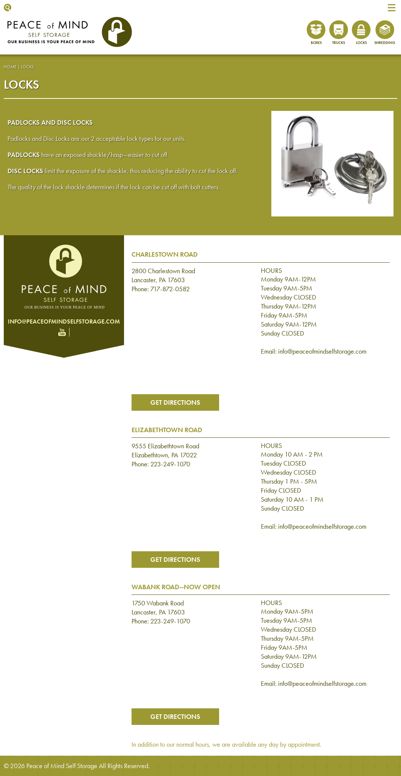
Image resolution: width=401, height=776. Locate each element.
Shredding (384, 42)
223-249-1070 (170, 464)
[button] (391, 7)
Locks (361, 42)
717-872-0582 (170, 288)
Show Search (7, 7)
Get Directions (175, 402)
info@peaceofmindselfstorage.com (64, 321)
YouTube (62, 332)
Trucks (338, 42)
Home (10, 67)
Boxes (316, 42)
